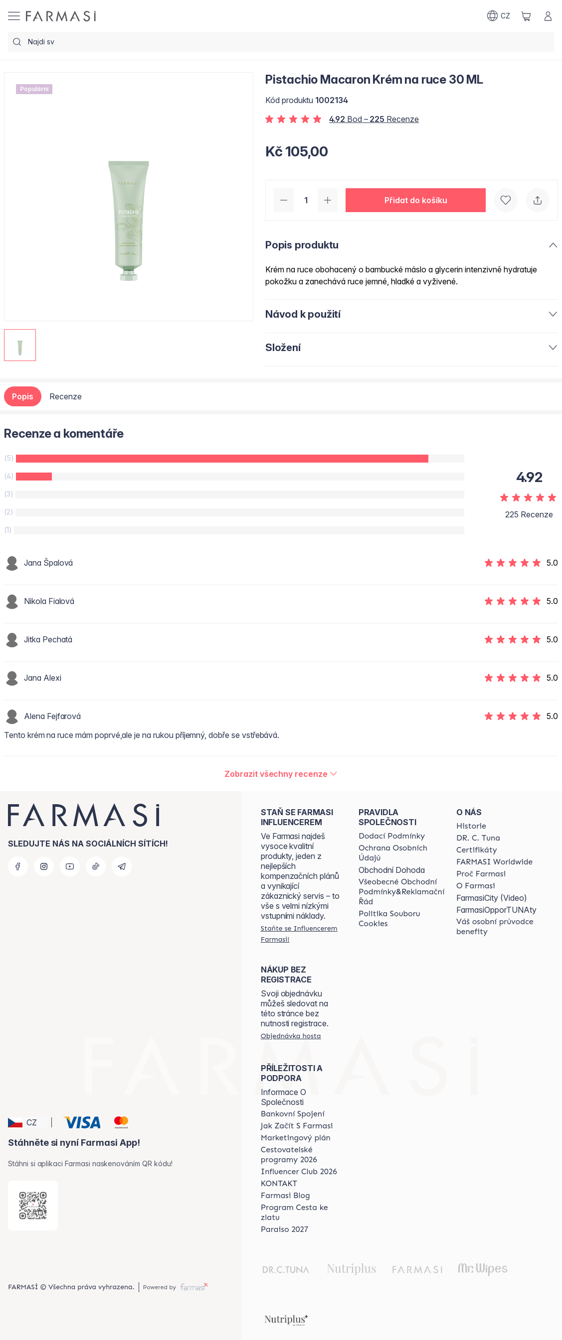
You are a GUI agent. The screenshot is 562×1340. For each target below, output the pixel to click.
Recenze (65, 396)
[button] (416, 200)
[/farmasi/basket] (526, 16)
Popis (22, 396)
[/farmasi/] (61, 16)
